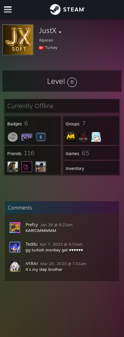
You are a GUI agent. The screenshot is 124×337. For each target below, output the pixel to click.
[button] (62, 81)
